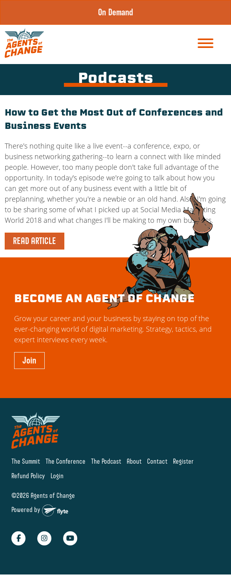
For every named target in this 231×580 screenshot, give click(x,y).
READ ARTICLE (34, 241)
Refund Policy (28, 476)
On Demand (115, 12)
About (134, 461)
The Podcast (106, 461)
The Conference (65, 461)
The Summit (25, 461)
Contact (157, 461)
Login (57, 476)
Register (183, 461)
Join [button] (29, 360)
